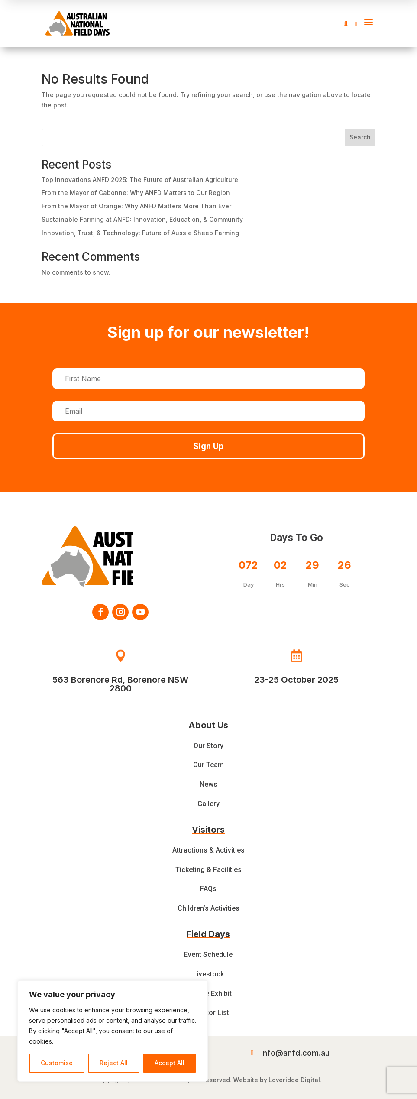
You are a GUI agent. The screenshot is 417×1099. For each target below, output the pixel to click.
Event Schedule (208, 954)
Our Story (208, 746)
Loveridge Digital (294, 1080)
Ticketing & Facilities (208, 870)
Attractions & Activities (208, 850)
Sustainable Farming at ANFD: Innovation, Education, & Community (142, 219)
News (208, 784)
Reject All (114, 1063)
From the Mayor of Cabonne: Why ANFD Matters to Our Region (136, 192)
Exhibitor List (208, 1012)
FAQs (208, 889)
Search (360, 137)
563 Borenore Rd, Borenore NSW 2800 (120, 684)
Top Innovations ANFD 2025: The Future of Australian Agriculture (140, 179)
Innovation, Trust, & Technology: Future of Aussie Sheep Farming (140, 233)
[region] (112, 1031)
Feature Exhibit (208, 993)
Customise (57, 1063)
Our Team (208, 765)
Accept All (169, 1063)
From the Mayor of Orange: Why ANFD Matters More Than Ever (136, 206)
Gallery (208, 804)
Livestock (208, 974)
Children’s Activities (208, 908)
